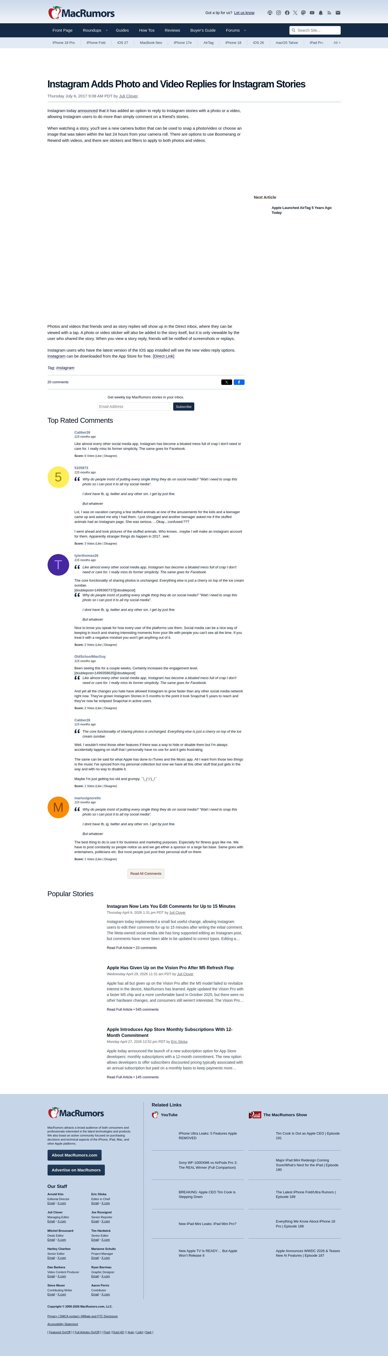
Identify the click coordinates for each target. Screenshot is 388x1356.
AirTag (208, 43)
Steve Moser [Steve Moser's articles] (56, 1284)
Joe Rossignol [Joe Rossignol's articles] (101, 1211)
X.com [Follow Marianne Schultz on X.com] (106, 1257)
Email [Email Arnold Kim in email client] (51, 1202)
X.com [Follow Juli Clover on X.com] (62, 1220)
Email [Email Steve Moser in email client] (51, 1293)
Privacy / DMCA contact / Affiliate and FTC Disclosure (83, 1316)
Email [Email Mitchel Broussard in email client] (51, 1239)
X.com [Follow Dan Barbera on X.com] (62, 1275)
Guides (122, 30)
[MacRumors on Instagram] (278, 13)
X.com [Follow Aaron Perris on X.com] (106, 1293)
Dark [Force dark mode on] (148, 1332)
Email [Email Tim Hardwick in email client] (95, 1239)
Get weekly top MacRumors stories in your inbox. (146, 397)
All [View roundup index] (337, 43)
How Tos (147, 30)
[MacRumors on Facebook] (287, 13)
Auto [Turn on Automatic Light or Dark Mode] (131, 1332)
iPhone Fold (96, 43)
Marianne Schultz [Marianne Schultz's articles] (103, 1248)
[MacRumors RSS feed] (329, 13)
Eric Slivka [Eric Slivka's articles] (98, 1193)
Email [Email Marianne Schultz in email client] (95, 1257)
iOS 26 (258, 43)
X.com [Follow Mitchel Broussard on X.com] (62, 1239)
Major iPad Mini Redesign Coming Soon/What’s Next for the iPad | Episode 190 (307, 1164)
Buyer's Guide (203, 30)
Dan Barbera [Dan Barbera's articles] (56, 1266)
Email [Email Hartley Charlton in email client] (51, 1257)
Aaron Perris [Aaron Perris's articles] (100, 1284)
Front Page (63, 30)
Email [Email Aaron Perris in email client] (95, 1293)
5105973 (81, 468)
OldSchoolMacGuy (90, 656)
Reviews (172, 30)
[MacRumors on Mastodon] (303, 13)
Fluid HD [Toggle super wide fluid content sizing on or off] (118, 1332)
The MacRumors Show (285, 1114)
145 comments (147, 1077)
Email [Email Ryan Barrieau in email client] (95, 1275)
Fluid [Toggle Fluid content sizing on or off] (106, 1332)
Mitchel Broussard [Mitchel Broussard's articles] (60, 1230)
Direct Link (163, 356)
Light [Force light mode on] (139, 1332)
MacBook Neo (151, 43)
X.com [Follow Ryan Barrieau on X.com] (106, 1275)
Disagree (110, 455)
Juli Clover (128, 96)
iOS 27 (122, 43)
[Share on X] (226, 382)
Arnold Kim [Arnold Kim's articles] (55, 1193)
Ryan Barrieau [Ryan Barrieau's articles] (101, 1266)
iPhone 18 (233, 43)
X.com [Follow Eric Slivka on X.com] (106, 1202)
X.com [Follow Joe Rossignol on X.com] (106, 1220)
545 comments (147, 1009)
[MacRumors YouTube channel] (312, 13)
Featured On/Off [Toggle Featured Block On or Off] (60, 1332)
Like (99, 455)
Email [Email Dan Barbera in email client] (51, 1275)
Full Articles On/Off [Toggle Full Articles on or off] (87, 1332)
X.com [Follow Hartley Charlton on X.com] (62, 1257)
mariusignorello (88, 798)
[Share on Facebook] (239, 382)
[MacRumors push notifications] (320, 13)
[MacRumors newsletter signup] (338, 13)
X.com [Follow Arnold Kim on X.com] (62, 1202)
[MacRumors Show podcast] (270, 13)
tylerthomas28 (86, 555)
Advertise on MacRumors (76, 1169)
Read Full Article (120, 948)
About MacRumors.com (74, 1154)
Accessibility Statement (63, 1324)
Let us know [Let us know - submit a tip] (244, 13)
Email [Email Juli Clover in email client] (51, 1220)
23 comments (146, 948)
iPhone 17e (183, 43)
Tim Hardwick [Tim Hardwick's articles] (101, 1230)
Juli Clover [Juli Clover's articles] (55, 1211)
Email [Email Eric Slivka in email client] (95, 1202)
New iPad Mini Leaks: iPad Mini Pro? (207, 1223)
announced (88, 110)
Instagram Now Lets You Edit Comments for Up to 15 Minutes (173, 906)
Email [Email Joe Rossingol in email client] (95, 1220)
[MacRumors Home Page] (81, 13)
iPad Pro (316, 43)
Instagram (57, 356)
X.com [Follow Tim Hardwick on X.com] (106, 1239)
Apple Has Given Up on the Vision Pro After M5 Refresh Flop (173, 967)
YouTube (169, 1114)
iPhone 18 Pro (64, 43)
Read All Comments (146, 874)
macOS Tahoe (287, 43)
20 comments (58, 382)
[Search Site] (315, 30)
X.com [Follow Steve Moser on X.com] (62, 1293)
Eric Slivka (179, 1042)
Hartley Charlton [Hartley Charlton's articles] (59, 1248)
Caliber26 (83, 432)
